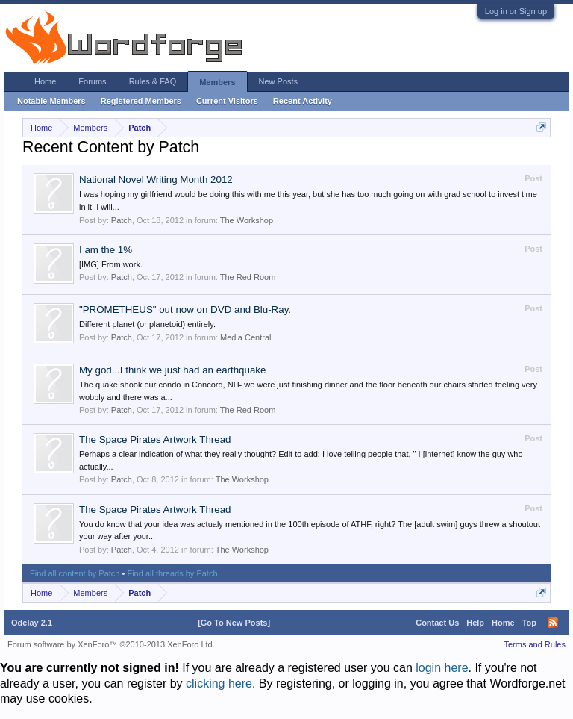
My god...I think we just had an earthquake (172, 370)
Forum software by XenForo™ (111, 644)
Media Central (245, 337)
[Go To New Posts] (234, 622)
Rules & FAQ (153, 81)
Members (217, 82)
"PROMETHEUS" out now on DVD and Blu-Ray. (185, 309)
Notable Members (51, 100)
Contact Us (437, 622)
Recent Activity (302, 100)
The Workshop (246, 220)
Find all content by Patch (74, 573)
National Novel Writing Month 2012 (156, 179)
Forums (92, 81)
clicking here (219, 683)
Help (475, 622)
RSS (553, 622)
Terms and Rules (535, 644)
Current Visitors (227, 100)
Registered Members (141, 100)
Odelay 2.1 (31, 622)
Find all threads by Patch (172, 573)
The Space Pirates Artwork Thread (155, 439)
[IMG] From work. (111, 264)
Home (45, 81)
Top (529, 622)
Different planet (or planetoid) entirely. (147, 324)
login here (442, 668)
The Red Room (248, 277)
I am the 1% (105, 249)
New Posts (278, 81)
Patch (121, 220)
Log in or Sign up (516, 11)
